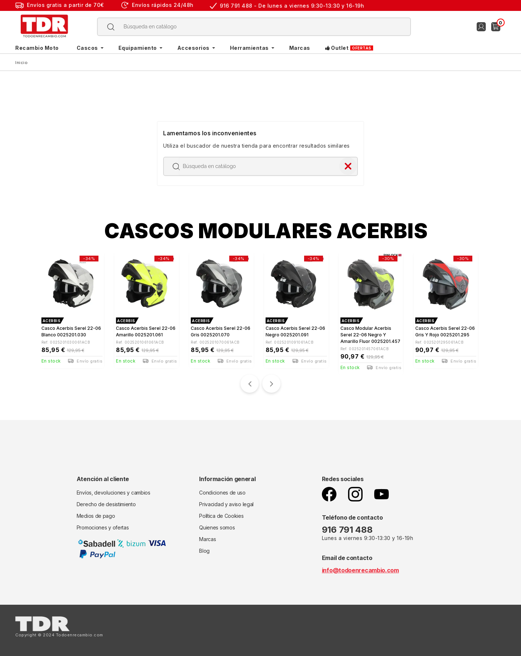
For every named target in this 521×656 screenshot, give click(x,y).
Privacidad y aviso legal (226, 504)
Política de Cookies (221, 516)
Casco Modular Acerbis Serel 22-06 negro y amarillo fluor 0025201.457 (370, 334)
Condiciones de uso (222, 492)
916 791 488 (348, 529)
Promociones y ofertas (103, 527)
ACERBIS (52, 321)
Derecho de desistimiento (106, 504)
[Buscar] (254, 26)
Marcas (207, 539)
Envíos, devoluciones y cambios (113, 492)
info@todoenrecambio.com (360, 570)
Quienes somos (217, 527)
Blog (204, 551)
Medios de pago (96, 516)
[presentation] (250, 384)
